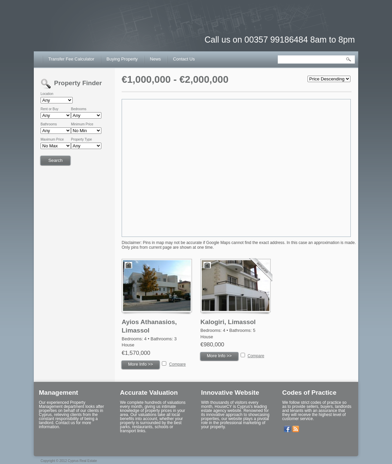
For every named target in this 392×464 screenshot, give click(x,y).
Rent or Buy (49, 109)
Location (47, 94)
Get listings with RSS (295, 429)
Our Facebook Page (287, 429)
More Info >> (140, 364)
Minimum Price (82, 124)
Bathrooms (49, 124)
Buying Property (122, 59)
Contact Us (184, 59)
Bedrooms (79, 109)
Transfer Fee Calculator (71, 59)
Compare (177, 364)
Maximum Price (52, 139)
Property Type (81, 139)
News (155, 59)
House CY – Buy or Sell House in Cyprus (76, 34)
